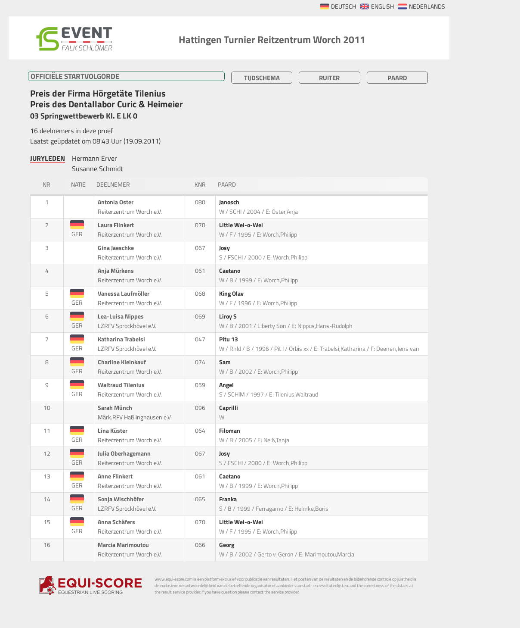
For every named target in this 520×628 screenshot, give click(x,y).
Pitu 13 (229, 339)
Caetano (230, 270)
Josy (225, 248)
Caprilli (229, 407)
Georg (227, 545)
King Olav (232, 293)
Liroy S (228, 316)
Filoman (230, 430)
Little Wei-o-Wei (241, 225)
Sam (225, 362)
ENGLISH (382, 6)
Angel (227, 385)
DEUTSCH (343, 6)
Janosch (230, 202)
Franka (228, 499)
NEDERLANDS (427, 6)
